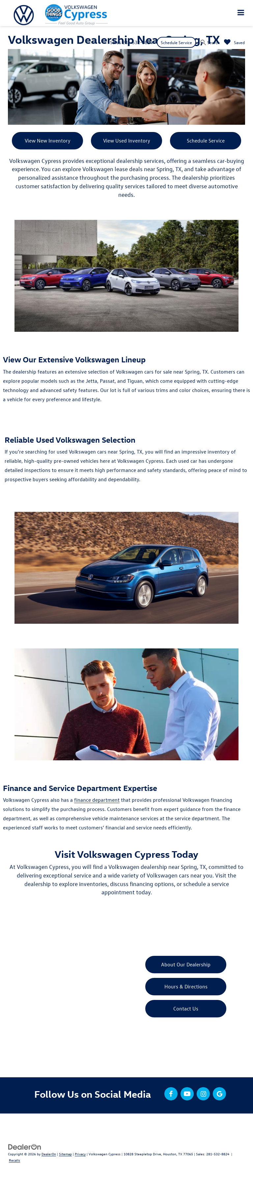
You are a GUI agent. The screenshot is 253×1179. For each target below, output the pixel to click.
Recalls (14, 1160)
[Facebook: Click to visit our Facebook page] (171, 1093)
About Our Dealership (186, 964)
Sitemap (65, 1153)
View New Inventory (47, 140)
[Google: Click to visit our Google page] (219, 1093)
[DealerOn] (25, 1146)
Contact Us (185, 1008)
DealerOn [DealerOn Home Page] (49, 1153)
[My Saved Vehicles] (234, 42)
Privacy (80, 1153)
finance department (97, 800)
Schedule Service (176, 42)
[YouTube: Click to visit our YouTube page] (187, 1093)
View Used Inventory (126, 140)
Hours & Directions (186, 986)
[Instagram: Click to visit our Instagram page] (203, 1093)
